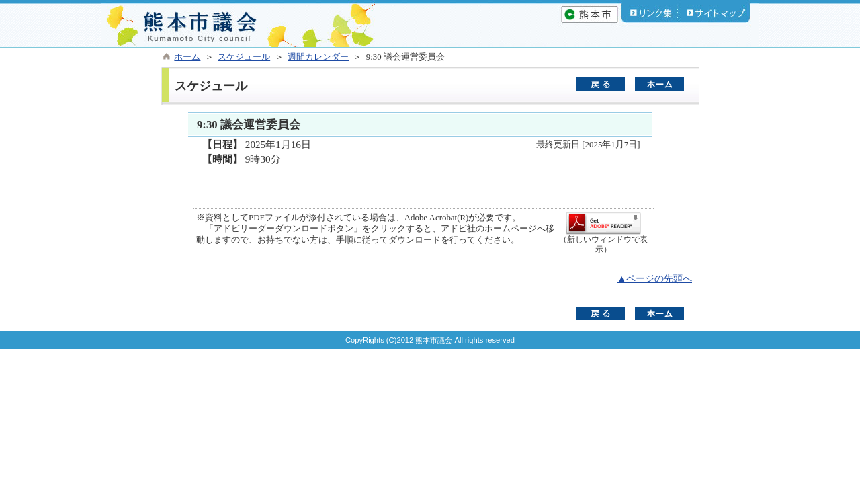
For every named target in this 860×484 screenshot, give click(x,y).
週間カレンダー (318, 57)
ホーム (187, 57)
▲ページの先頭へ (654, 279)
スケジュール (244, 57)
